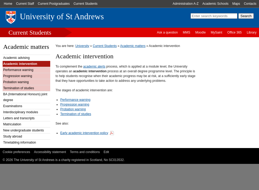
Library (252, 32)
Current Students (85, 4)
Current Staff (25, 4)
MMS (186, 32)
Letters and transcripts (19, 118)
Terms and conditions (85, 152)
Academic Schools (215, 4)
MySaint (216, 32)
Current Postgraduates (54, 4)
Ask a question (167, 32)
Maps (236, 4)
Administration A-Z (185, 4)
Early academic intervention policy (84, 133)
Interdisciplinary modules (20, 112)
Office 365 (234, 32)
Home (8, 4)
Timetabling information (19, 142)
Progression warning (17, 76)
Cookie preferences (16, 152)
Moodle (200, 32)
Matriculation (12, 124)
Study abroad (12, 136)
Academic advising (16, 58)
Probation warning (16, 82)
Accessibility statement (50, 152)
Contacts (250, 4)
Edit (106, 152)
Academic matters (26, 47)
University (82, 46)
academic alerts (94, 66)
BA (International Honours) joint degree (25, 97)
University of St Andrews (62, 16)
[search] (214, 16)
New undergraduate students (23, 130)
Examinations (12, 106)
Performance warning (18, 70)
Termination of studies (18, 88)
